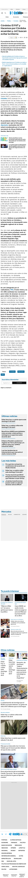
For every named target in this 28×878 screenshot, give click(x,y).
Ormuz (24, 9)
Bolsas (10, 514)
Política (9, 21)
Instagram (9, 834)
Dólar (12, 9)
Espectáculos (6, 858)
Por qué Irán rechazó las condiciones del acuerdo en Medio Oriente (15, 466)
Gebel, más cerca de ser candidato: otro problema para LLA (18, 622)
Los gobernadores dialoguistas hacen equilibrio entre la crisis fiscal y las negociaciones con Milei (17, 147)
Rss (2, 861)
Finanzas (14, 842)
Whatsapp (21, 834)
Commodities (17, 514)
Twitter (2, 834)
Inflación (18, 9)
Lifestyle (22, 848)
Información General (8, 856)
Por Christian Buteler (5, 709)
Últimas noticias (15, 840)
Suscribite (19, 382)
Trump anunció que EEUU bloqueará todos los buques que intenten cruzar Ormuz (15, 476)
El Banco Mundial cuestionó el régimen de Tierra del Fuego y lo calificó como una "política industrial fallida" (13, 443)
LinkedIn (13, 834)
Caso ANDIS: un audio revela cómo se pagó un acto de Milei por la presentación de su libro (21, 611)
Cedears (24, 514)
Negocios (4, 848)
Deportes (21, 850)
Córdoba (15, 21)
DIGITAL (6, 875)
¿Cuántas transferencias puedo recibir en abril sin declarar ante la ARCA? (14, 483)
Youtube (17, 834)
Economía (16, 17)
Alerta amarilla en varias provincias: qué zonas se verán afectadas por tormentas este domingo (17, 140)
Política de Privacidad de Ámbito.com (13, 864)
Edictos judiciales (18, 866)
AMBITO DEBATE (22, 875)
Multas (3, 869)
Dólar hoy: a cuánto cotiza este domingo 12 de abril (12, 426)
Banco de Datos (6, 845)
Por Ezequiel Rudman (15, 626)
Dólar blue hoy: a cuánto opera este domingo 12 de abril (14, 420)
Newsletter (23, 834)
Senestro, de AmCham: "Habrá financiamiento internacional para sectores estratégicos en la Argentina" (22, 670)
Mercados (18, 845)
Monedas (3, 514)
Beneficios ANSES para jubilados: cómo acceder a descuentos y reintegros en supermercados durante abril (13, 434)
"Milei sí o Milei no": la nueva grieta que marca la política (7, 609)
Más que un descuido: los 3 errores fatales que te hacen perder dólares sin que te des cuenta (13, 748)
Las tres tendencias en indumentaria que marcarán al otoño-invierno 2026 (12, 452)
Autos (21, 856)
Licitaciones (13, 869)
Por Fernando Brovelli (15, 636)
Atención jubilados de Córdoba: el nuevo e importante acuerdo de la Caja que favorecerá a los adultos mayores (14, 57)
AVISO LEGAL (5, 866)
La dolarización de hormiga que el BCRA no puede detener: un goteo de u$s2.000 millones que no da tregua (14, 704)
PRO (11, 290)
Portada (4, 840)
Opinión (13, 848)
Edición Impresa (6, 853)
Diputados (21, 371)
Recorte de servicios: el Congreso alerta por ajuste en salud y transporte (19, 632)
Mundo (13, 850)
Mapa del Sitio (11, 861)
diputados (4, 125)
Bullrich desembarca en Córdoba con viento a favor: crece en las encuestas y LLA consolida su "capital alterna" (14, 64)
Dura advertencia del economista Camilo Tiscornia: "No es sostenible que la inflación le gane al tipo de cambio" (13, 774)
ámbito (3, 21)
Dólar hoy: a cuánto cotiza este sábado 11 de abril (11, 716)
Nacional (4, 850)
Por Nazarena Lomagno (20, 681)
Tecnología (18, 858)
